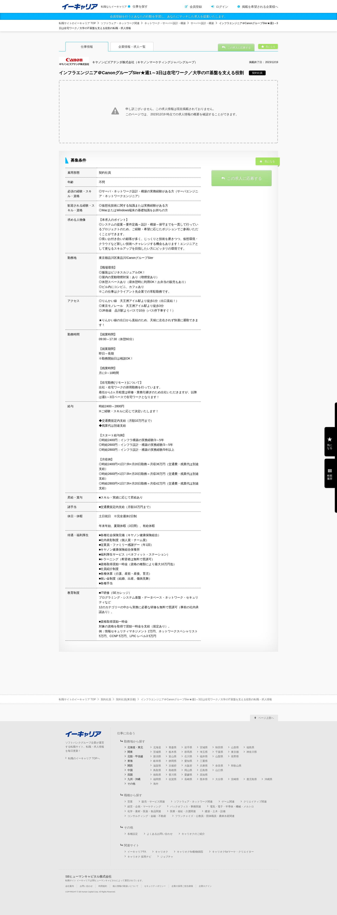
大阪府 (188, 765)
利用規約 (102, 886)
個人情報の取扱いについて (125, 886)
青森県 (172, 747)
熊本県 (204, 779)
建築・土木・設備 (215, 811)
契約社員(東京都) (126, 699)
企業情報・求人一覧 (132, 46)
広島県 (204, 770)
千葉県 (219, 751)
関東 (130, 751)
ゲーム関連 (228, 801)
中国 (130, 770)
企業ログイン (205, 886)
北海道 (157, 747)
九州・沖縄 (133, 779)
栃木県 (172, 751)
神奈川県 (252, 751)
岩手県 (188, 747)
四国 (130, 774)
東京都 (235, 751)
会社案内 (69, 886)
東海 (130, 760)
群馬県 (188, 751)
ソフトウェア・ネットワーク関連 (120, 23)
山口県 (219, 770)
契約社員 (106, 699)
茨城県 (157, 751)
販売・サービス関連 (153, 801)
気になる (329, 447)
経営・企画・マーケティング (144, 806)
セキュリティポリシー (155, 886)
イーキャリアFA (136, 851)
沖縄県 (268, 779)
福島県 (250, 747)
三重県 (204, 760)
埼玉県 (204, 751)
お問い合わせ (86, 886)
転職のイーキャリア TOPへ (84, 758)
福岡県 (157, 779)
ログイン (222, 6)
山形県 (235, 747)
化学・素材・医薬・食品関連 (144, 811)
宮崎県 (235, 779)
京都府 (172, 765)
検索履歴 (329, 477)
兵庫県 (204, 765)
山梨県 (219, 756)
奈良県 (219, 765)
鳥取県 (157, 770)
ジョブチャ (166, 856)
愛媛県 (188, 774)
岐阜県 (157, 760)
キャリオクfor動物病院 (190, 851)
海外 (155, 783)
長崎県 (188, 779)
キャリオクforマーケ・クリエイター (233, 851)
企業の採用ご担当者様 (182, 886)
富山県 (172, 756)
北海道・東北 (135, 747)
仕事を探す (140, 6)
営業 (130, 801)
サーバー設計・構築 (202, 23)
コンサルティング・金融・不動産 (146, 816)
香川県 (172, 774)
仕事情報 (87, 46)
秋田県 (219, 747)
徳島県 (157, 774)
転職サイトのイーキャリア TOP (77, 23)
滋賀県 (157, 765)
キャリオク (161, 851)
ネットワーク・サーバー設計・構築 (165, 23)
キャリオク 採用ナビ (139, 856)
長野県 (235, 756)
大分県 (219, 779)
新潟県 (157, 756)
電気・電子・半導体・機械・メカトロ (232, 806)
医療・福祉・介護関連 (183, 811)
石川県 (188, 756)
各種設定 (132, 833)
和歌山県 (236, 765)
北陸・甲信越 (135, 756)
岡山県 (188, 770)
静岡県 (172, 760)
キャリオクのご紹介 (193, 833)
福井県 (204, 756)
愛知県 (188, 760)
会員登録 (196, 6)
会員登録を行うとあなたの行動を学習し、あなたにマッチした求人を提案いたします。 (168, 16)
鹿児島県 (252, 779)
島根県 (172, 770)
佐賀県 (172, 779)
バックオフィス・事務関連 (185, 806)
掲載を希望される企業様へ (260, 6)
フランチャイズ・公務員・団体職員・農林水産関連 (204, 816)
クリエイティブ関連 (255, 801)
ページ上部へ (266, 717)
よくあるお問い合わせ (160, 833)
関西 (130, 765)
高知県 (204, 774)
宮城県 (204, 747)
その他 (131, 783)
